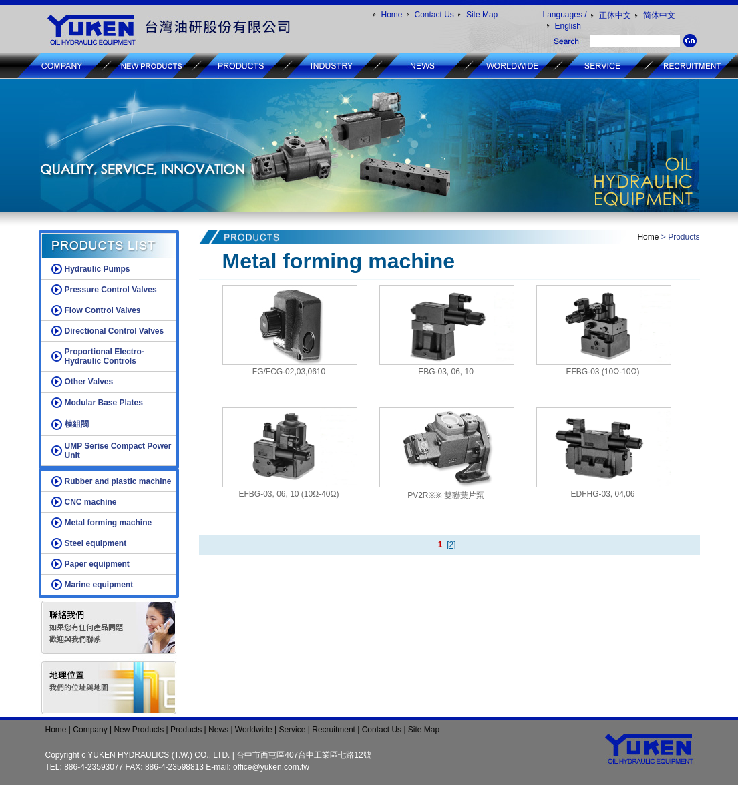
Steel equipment (96, 543)
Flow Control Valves (103, 310)
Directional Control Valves (114, 331)
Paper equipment (97, 564)
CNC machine (91, 502)
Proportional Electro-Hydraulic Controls (104, 356)
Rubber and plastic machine (118, 481)
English (568, 26)
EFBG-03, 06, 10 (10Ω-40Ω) (288, 494)
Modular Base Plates (104, 402)
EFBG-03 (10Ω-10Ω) (603, 371)
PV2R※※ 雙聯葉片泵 (445, 495)
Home (392, 14)
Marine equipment (99, 584)
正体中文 (615, 15)
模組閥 (77, 424)
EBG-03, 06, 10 (446, 371)
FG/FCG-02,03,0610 (288, 371)
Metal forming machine (108, 522)
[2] (451, 544)
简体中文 (659, 15)
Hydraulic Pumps (97, 269)
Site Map (482, 14)
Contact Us (434, 14)
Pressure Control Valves (111, 289)
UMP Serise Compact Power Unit (118, 450)
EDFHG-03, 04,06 (602, 494)
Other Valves (89, 381)
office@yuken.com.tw (271, 767)
